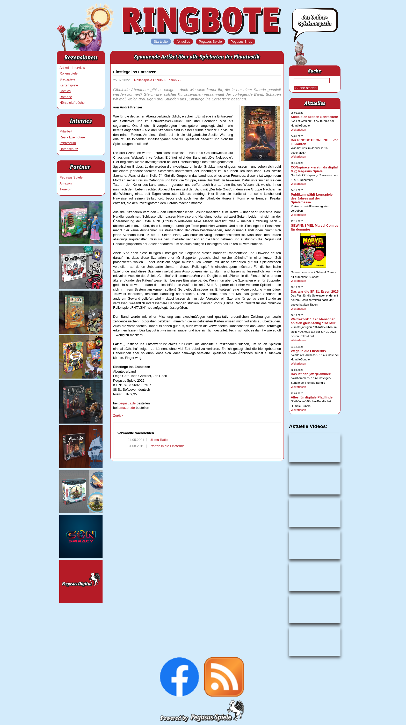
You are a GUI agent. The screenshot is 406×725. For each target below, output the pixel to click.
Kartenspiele (69, 85)
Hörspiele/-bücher (73, 103)
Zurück (118, 415)
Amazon (66, 183)
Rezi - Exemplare (72, 137)
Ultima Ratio (158, 440)
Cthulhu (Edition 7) (166, 80)
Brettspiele (67, 79)
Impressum (68, 143)
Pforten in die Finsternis (166, 446)
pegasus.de (127, 403)
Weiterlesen (298, 129)
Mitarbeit (66, 131)
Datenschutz (69, 149)
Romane (66, 97)
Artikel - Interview (72, 68)
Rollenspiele (69, 73)
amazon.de (127, 408)
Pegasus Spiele (71, 177)
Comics (65, 91)
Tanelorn (66, 189)
